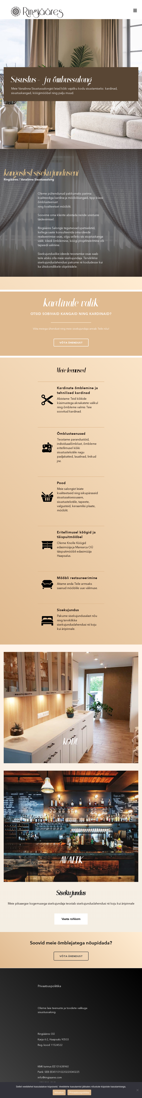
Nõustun (59, 1092)
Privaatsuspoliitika (49, 986)
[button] (71, 342)
